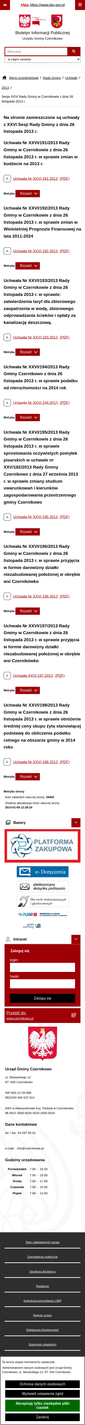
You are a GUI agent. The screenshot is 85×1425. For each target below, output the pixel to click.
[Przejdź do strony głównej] (42, 28)
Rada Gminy (52, 78)
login (14, 960)
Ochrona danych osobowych (43, 1384)
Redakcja (42, 1286)
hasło (14, 976)
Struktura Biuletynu (42, 1271)
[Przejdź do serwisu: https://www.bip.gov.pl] (42, 5)
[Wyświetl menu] (80, 5)
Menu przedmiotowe (24, 78)
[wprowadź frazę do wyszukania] (36, 51)
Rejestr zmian (42, 1315)
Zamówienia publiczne (42, 1256)
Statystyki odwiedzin (42, 1344)
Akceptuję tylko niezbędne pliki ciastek (42, 1406)
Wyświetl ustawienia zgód (42, 1394)
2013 (5, 88)
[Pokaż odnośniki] (5, 5)
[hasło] (42, 983)
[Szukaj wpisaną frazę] (74, 51)
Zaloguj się (42, 998)
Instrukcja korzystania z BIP (42, 1300)
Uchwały (71, 78)
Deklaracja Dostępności (42, 1330)
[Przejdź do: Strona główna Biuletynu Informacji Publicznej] (4, 78)
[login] (42, 967)
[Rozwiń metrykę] (27, 193)
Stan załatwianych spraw (43, 1242)
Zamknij (42, 1417)
